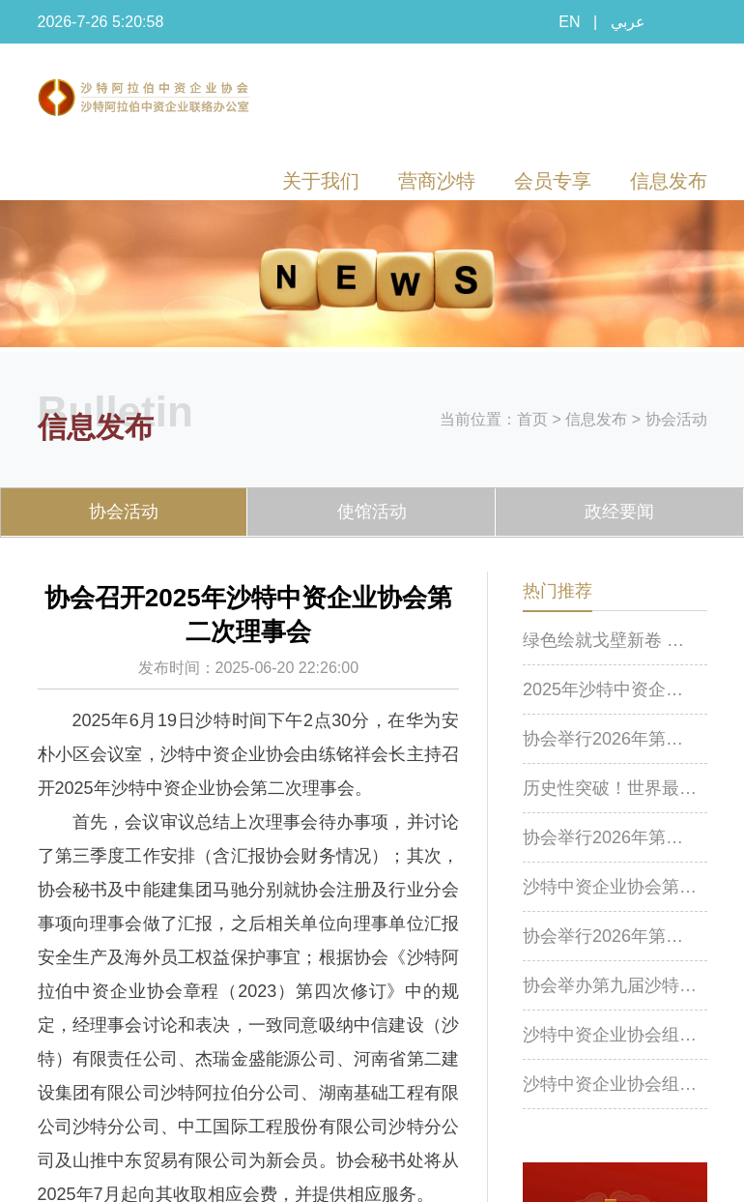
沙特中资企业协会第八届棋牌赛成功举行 (610, 886)
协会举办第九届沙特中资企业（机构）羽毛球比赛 (610, 985)
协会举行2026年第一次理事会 (610, 936)
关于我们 (320, 180)
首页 (532, 419)
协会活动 (676, 419)
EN (569, 22)
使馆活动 (372, 511)
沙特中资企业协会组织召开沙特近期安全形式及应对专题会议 (610, 1084)
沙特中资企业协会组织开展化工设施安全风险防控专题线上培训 (610, 1034)
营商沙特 (436, 180)
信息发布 (668, 180)
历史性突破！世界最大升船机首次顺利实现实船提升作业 (610, 788)
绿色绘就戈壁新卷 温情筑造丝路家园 (610, 640)
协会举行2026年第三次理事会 (610, 738)
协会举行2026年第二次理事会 (610, 837)
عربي (628, 22)
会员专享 (552, 180)
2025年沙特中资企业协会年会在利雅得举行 (610, 689)
